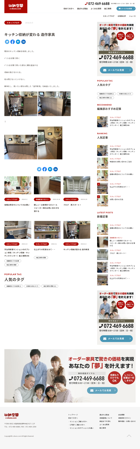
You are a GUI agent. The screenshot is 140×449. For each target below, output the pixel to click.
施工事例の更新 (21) (50, 286)
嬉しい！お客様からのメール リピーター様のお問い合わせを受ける (55, 207)
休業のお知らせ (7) (32, 286)
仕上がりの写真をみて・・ (45, 249)
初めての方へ (69, 8)
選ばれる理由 (82, 8)
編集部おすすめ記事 (13, 261)
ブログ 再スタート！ (72, 204)
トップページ (73, 415)
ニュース (132, 16)
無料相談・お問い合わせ (127, 421)
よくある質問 (96, 8)
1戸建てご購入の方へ (77, 425)
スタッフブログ (108, 16)
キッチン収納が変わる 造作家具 (76, 249)
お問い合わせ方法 (116, 199)
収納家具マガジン (42, 199)
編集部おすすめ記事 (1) (14, 286)
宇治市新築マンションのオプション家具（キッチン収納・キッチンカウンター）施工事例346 (17, 252)
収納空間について (106, 418)
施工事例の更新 (11, 265)
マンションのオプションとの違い (82, 428)
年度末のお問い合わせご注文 (121, 161)
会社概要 (121, 415)
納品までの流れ (105, 421)
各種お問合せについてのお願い (17, 204)
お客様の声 (122, 16)
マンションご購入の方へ (78, 421)
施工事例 (107, 8)
